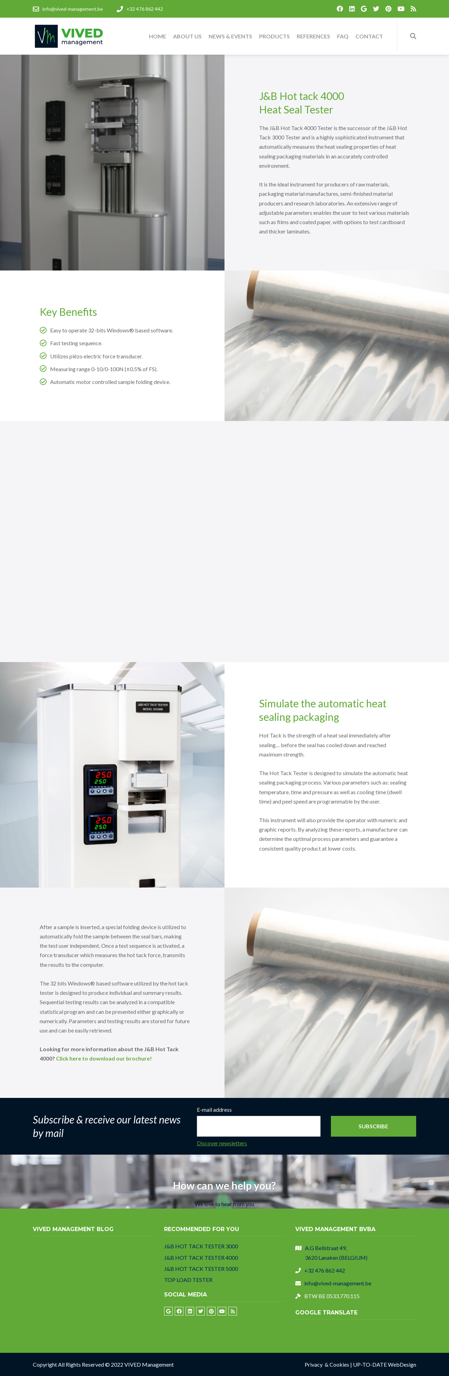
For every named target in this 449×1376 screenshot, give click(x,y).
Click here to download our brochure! (104, 1058)
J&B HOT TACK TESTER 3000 (201, 1246)
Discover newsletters (222, 1143)
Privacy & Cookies (327, 1364)
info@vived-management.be (337, 1283)
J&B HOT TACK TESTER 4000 (201, 1257)
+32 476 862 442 (324, 1270)
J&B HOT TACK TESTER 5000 (201, 1268)
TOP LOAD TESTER (188, 1279)
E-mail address (214, 1109)
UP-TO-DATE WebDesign (384, 1364)
